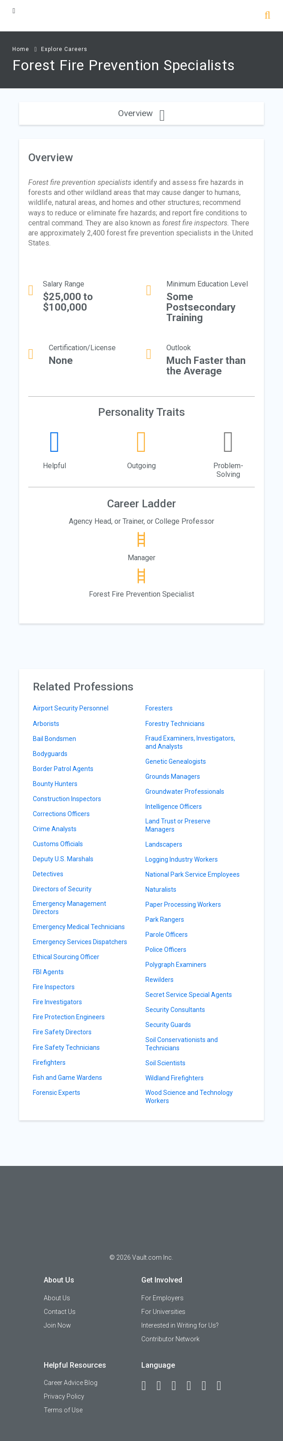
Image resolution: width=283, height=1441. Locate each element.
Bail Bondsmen (54, 738)
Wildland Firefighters (174, 1078)
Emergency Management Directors (69, 907)
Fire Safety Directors (62, 1032)
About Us (57, 1298)
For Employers (162, 1298)
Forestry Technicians (175, 723)
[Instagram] (192, 1386)
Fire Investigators (57, 1002)
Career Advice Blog (71, 1382)
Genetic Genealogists (175, 761)
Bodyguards (50, 753)
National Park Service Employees (192, 874)
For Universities (163, 1311)
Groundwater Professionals (184, 791)
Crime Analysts (55, 829)
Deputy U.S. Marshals (63, 859)
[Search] (267, 16)
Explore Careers (64, 49)
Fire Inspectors (54, 987)
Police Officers (165, 949)
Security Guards (168, 1024)
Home (20, 49)
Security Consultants (175, 1009)
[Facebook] (147, 1386)
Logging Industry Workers (181, 859)
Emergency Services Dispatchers (80, 941)
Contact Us (60, 1311)
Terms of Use (63, 1410)
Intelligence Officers (173, 806)
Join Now (57, 1325)
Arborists (46, 723)
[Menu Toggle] (13, 10)
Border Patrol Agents (63, 768)
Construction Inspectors (67, 798)
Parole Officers (166, 934)
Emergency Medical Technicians (79, 926)
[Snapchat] (222, 1386)
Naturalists (160, 889)
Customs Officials (58, 844)
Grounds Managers (172, 776)
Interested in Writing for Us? (180, 1325)
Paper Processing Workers (183, 904)
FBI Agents (48, 972)
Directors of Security (62, 889)
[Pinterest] (207, 1386)
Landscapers (163, 844)
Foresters (159, 708)
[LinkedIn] (162, 1386)
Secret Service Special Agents (188, 994)
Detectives (48, 874)
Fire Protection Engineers (69, 1017)
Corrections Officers (61, 814)
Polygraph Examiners (175, 964)
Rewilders (159, 979)
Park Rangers (164, 919)
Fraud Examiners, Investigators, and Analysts (190, 742)
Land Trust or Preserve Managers (178, 825)
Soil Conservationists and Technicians (181, 1044)
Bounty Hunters (55, 783)
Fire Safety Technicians (66, 1047)
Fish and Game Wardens (67, 1077)
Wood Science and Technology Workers (189, 1096)
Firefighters (49, 1062)
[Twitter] (177, 1386)
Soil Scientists (165, 1063)
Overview (141, 113)
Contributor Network (170, 1339)
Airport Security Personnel (70, 708)
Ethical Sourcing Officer (66, 957)
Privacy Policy (64, 1396)
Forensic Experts (56, 1092)
